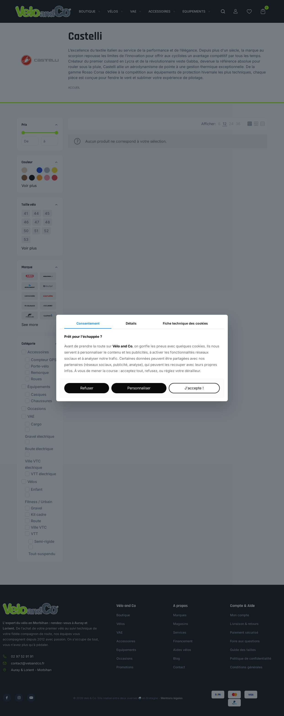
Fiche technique (185, 323)
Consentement (87, 323)
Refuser (86, 388)
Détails (131, 323)
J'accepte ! (194, 388)
